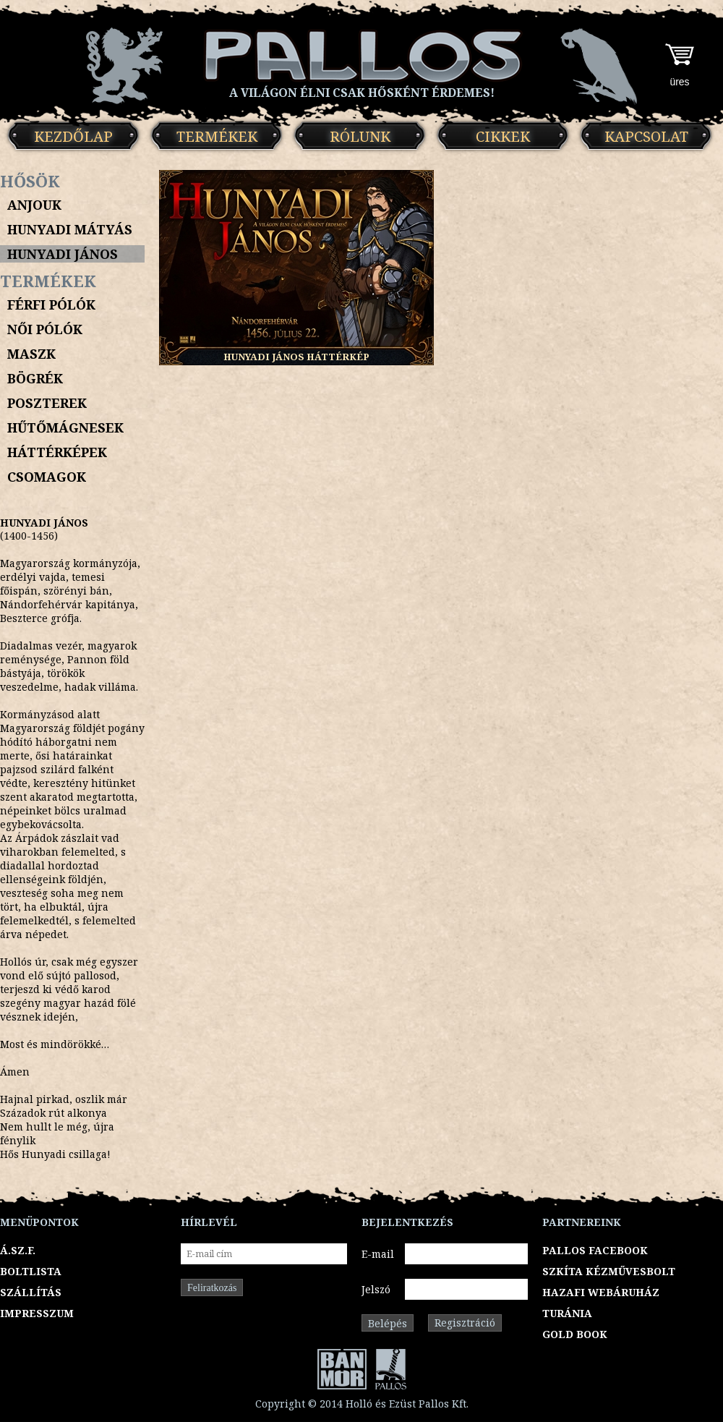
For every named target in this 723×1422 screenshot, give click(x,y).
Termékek (216, 136)
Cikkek (503, 136)
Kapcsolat (646, 136)
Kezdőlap (73, 136)
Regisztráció (465, 1322)
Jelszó (376, 1289)
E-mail (378, 1254)
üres (679, 82)
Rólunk (360, 136)
